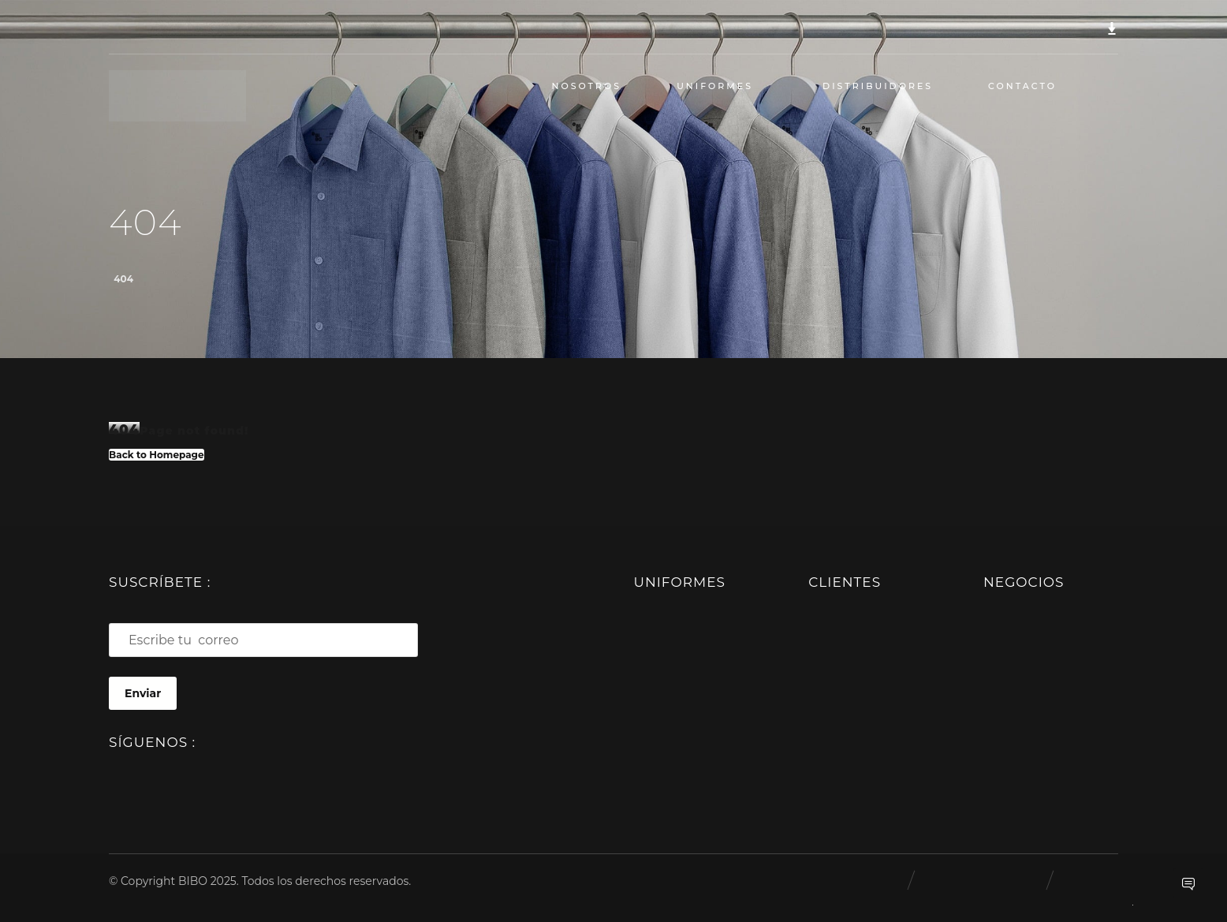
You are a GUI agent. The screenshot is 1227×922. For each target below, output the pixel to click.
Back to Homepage (156, 455)
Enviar (143, 693)
